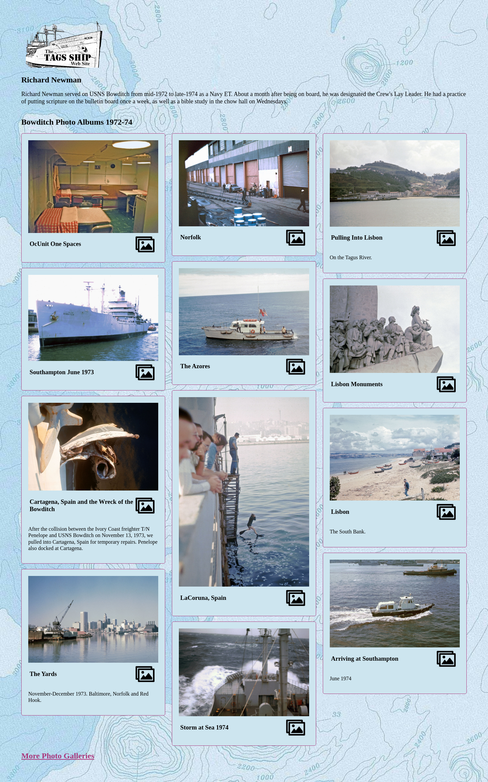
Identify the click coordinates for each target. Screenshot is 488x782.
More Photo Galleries (57, 755)
